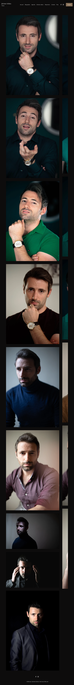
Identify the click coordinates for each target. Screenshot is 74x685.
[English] (69, 4)
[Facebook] (61, 4)
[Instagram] (63, 4)
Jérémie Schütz (6, 4)
